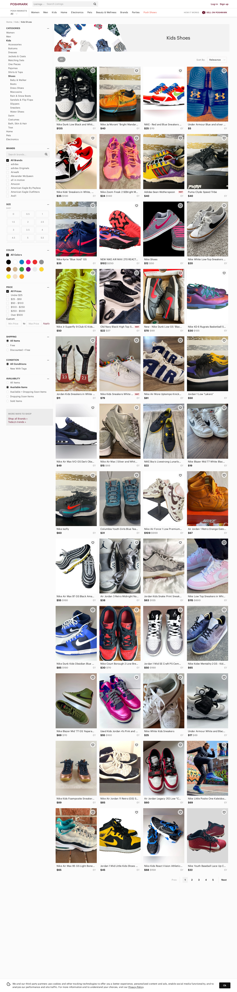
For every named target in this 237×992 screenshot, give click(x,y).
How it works (191, 12)
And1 (11, 195)
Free (10, 345)
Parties (136, 12)
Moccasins (16, 91)
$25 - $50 (14, 299)
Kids (54, 12)
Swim (11, 115)
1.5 (13, 222)
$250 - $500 (15, 310)
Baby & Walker (18, 80)
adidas (12, 164)
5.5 (42, 237)
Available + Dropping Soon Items (26, 391)
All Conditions (16, 364)
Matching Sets (16, 60)
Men (45, 12)
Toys (10, 127)
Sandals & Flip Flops (21, 99)
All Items (13, 340)
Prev (174, 879)
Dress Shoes (17, 87)
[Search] (69, 4)
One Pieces (14, 64)
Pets (89, 12)
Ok (224, 985)
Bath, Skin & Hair (17, 123)
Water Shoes (17, 111)
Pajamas (13, 68)
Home (64, 12)
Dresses (12, 52)
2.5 (42, 222)
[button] (40, 4)
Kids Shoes (26, 22)
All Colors (14, 254)
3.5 (27, 229)
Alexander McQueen (19, 176)
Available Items (16, 387)
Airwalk (12, 172)
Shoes (11, 76)
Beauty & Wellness (106, 12)
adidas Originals (17, 168)
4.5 (13, 237)
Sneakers (15, 107)
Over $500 (14, 314)
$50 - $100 (15, 303)
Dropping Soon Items (20, 396)
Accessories (15, 44)
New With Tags (16, 368)
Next (224, 879)
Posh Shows (150, 12)
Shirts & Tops (15, 72)
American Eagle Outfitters (23, 191)
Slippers (14, 103)
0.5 (27, 214)
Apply (46, 323)
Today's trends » (17, 421)
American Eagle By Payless (23, 187)
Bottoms (12, 48)
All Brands (14, 160)
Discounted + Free (18, 350)
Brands (124, 12)
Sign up (224, 4)
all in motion (15, 180)
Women (35, 12)
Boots (13, 84)
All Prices (13, 291)
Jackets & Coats (17, 56)
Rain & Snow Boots (20, 95)
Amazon (13, 183)
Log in (214, 4)
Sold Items (14, 401)
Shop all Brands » (18, 418)
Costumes (13, 119)
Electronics (77, 12)
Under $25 (14, 295)
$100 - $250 (15, 307)
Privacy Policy (135, 987)
